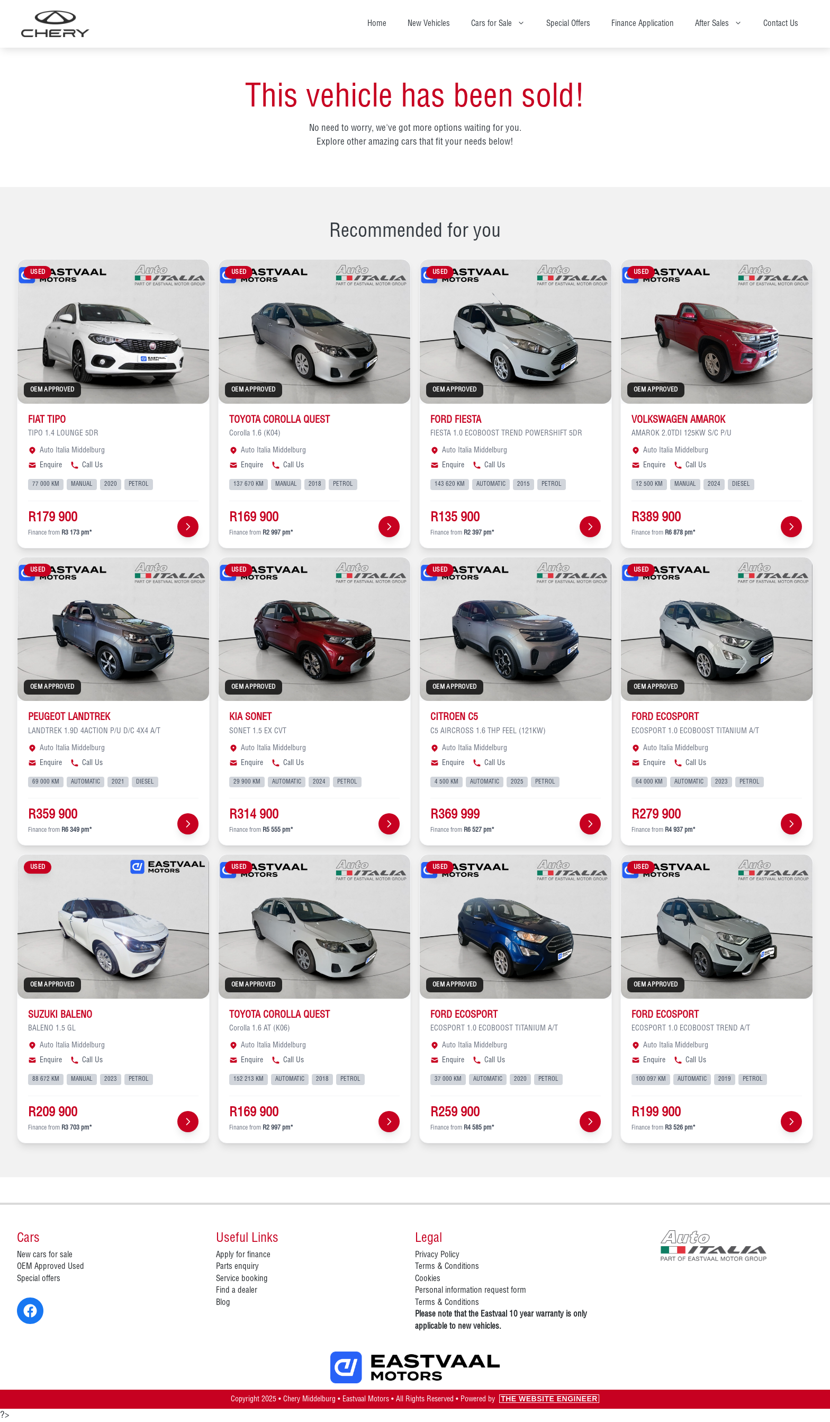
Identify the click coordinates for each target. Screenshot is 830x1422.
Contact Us (780, 24)
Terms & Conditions (447, 1266)
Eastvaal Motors (365, 1399)
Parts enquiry (237, 1266)
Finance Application (642, 24)
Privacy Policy (437, 1255)
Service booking (242, 1279)
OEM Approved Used (50, 1266)
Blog (223, 1303)
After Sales (724, 24)
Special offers (38, 1279)
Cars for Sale (503, 24)
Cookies (427, 1279)
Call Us (86, 465)
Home (376, 24)
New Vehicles (429, 24)
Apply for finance (243, 1255)
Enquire (45, 465)
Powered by (530, 1399)
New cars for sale (45, 1255)
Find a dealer (236, 1290)
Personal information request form (470, 1290)
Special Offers (568, 24)
